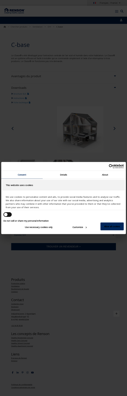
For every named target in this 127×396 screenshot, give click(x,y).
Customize (79, 227)
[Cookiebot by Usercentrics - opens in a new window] (111, 166)
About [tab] (105, 174)
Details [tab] (63, 174)
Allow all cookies (112, 226)
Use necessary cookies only (39, 227)
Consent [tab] (22, 174)
